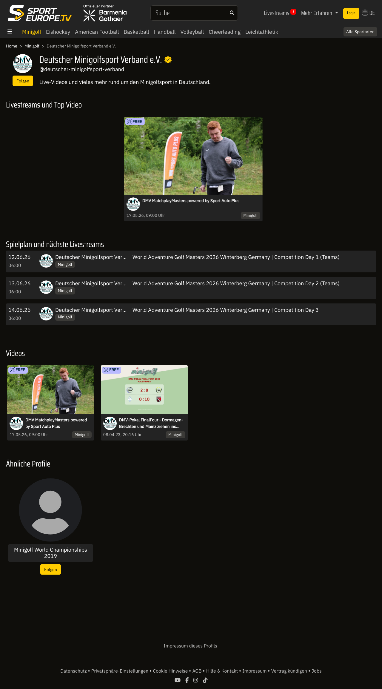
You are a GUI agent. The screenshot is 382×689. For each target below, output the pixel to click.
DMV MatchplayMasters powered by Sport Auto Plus (190, 200)
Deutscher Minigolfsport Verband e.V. (99, 257)
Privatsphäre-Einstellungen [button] (120, 671)
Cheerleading (225, 31)
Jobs (317, 671)
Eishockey (58, 31)
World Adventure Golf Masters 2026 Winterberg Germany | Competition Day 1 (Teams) (236, 257)
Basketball (136, 31)
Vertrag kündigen (289, 671)
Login (351, 13)
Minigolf (31, 31)
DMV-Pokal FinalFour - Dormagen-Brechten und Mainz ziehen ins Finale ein (151, 423)
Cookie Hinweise (171, 671)
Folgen (22, 81)
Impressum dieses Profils (190, 646)
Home (11, 46)
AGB (197, 671)
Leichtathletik (261, 31)
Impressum (255, 671)
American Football (97, 31)
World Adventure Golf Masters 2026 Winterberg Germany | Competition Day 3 (226, 309)
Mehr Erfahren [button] (317, 13)
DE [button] (368, 13)
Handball (165, 31)
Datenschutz (74, 671)
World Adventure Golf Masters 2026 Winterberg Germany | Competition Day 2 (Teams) (236, 283)
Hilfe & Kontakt (222, 671)
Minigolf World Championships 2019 (50, 553)
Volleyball (192, 31)
